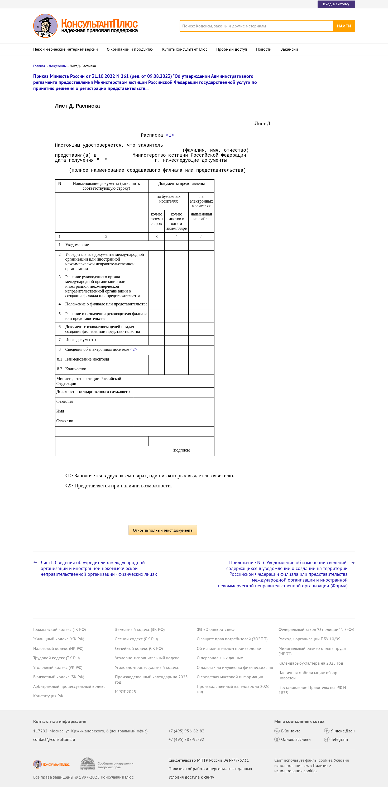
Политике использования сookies (302, 768)
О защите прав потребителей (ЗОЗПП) (232, 638)
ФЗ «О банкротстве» (216, 629)
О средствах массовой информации (230, 676)
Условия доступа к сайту (191, 777)
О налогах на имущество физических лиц (235, 667)
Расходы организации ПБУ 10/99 (310, 638)
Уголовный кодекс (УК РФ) (57, 667)
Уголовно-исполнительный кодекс (147, 657)
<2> (133, 349)
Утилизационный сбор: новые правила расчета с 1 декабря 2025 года (315, 124)
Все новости (292, 190)
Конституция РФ (48, 695)
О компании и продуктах (130, 49)
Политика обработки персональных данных (210, 768)
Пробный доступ (231, 49)
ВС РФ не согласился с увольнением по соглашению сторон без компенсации (314, 173)
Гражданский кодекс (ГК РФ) (59, 629)
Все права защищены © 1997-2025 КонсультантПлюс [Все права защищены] (83, 777)
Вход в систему (336, 4)
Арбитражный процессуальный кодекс (69, 686)
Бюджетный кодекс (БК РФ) (58, 676)
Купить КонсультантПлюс (184, 49)
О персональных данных (220, 657)
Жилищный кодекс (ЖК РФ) (58, 638)
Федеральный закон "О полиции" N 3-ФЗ (316, 629)
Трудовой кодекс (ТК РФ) (56, 657)
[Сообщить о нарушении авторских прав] (107, 763)
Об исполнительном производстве (229, 648)
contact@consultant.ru (54, 739)
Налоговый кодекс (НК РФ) (58, 648)
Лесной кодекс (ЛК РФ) (136, 638)
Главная (39, 66)
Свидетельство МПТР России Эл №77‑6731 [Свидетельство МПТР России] (209, 760)
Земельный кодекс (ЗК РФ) (140, 629)
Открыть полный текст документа (163, 530)
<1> (170, 135)
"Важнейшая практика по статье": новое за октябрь (310, 101)
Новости (263, 49)
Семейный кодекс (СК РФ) (139, 648)
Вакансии (289, 49)
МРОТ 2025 (125, 691)
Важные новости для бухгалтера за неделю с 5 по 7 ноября (312, 148)
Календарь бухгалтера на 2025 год (311, 663)
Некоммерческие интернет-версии (65, 49)
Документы (57, 66)
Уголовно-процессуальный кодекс (147, 667)
